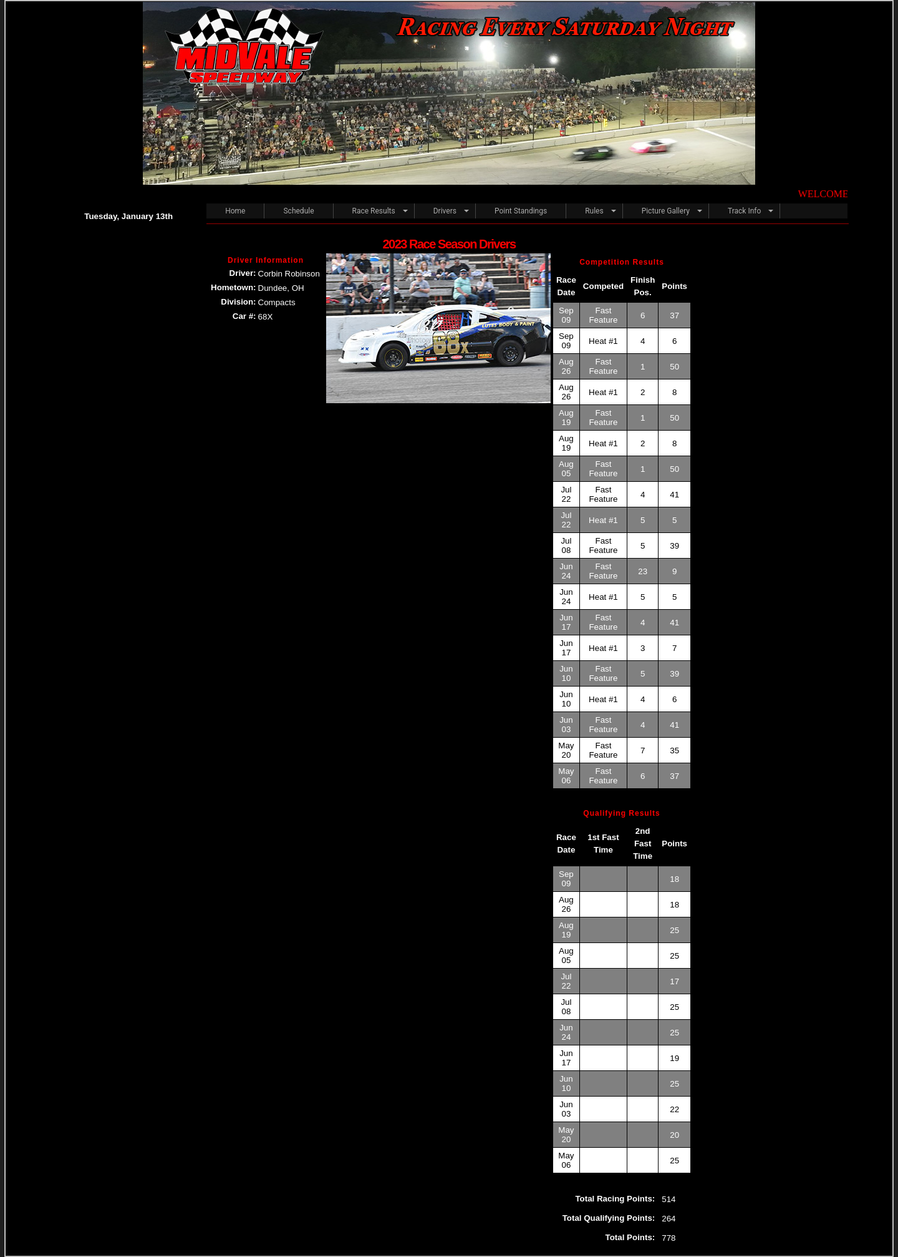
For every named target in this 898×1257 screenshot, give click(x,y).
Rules (594, 211)
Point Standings (521, 211)
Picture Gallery (666, 211)
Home (235, 211)
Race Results (373, 211)
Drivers (444, 211)
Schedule (298, 211)
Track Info (744, 211)
